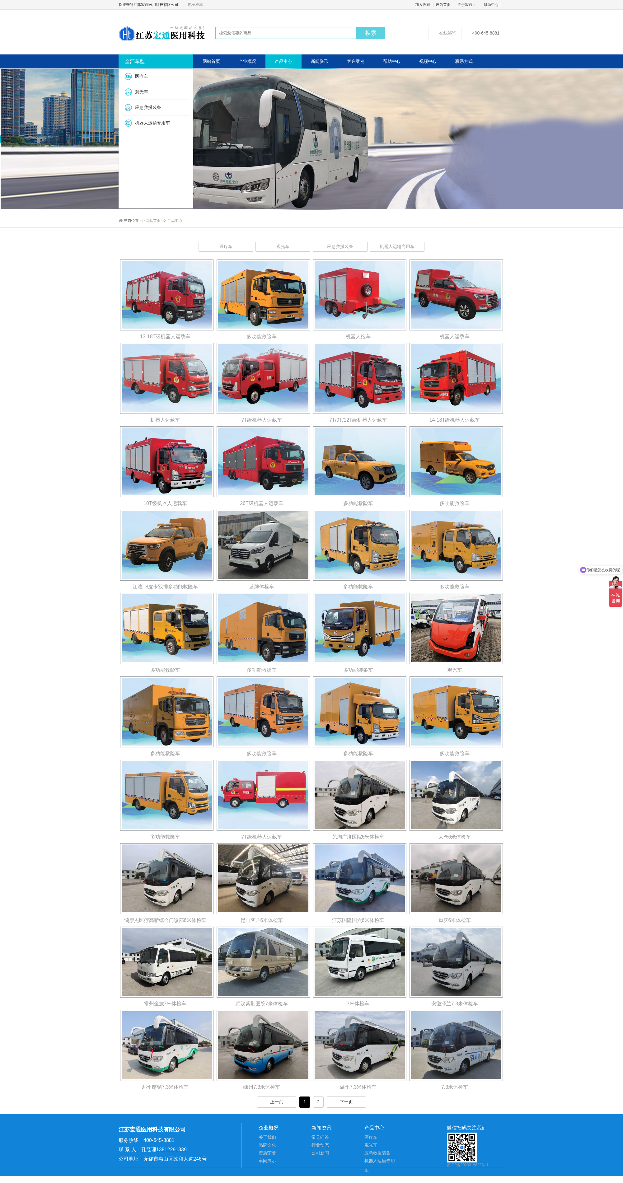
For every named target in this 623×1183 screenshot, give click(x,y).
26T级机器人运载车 (261, 503)
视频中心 (428, 61)
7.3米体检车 (454, 1087)
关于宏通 (467, 4)
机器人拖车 (358, 336)
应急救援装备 (148, 107)
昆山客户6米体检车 (262, 920)
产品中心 (283, 61)
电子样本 (195, 4)
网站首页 (211, 61)
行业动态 (320, 1145)
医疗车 (141, 76)
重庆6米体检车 (454, 920)
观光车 (141, 91)
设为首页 (443, 4)
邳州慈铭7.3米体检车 (165, 1087)
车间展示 (267, 1160)
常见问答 (320, 1137)
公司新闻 (320, 1152)
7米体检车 (358, 1003)
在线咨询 (444, 32)
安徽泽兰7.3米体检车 (454, 1003)
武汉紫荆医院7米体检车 (262, 1003)
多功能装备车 (358, 670)
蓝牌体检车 (261, 586)
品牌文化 (267, 1145)
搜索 (371, 33)
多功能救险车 (262, 336)
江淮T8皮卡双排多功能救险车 (165, 586)
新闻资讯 (319, 61)
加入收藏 (422, 4)
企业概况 (247, 61)
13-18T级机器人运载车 (165, 336)
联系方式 (464, 61)
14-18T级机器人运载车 (454, 420)
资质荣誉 (267, 1152)
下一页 (346, 1101)
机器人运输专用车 (152, 122)
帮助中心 (493, 4)
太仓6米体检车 (454, 836)
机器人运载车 (455, 336)
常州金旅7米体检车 (165, 1003)
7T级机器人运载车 (261, 420)
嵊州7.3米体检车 (261, 1087)
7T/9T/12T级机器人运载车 (358, 420)
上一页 (276, 1101)
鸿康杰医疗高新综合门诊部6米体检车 (165, 920)
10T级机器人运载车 (165, 503)
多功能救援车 (262, 670)
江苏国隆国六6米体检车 (358, 920)
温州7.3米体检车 (358, 1087)
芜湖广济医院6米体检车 (358, 836)
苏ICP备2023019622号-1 (467, 1165)
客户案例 (355, 61)
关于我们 (267, 1137)
